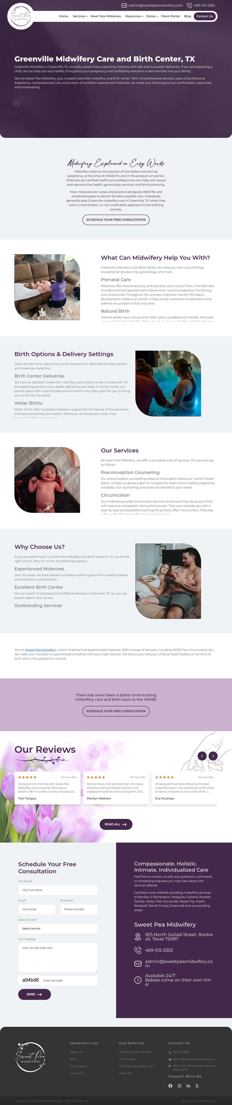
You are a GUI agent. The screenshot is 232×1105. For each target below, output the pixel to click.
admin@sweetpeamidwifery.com (152, 5)
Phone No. (67, 900)
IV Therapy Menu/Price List (136, 1066)
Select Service (27, 920)
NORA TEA (125, 1073)
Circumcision (127, 1059)
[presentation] (202, 756)
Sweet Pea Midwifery (58, 650)
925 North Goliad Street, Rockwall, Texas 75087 (194, 1067)
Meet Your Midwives (106, 16)
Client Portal (170, 16)
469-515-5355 (201, 5)
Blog (187, 16)
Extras (151, 16)
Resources (133, 16)
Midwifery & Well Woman (135, 1052)
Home (63, 16)
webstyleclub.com (206, 1100)
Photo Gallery (78, 1066)
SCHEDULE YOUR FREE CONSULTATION (116, 237)
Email (22, 900)
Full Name (25, 881)
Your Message (27, 939)
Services (79, 16)
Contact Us (205, 16)
